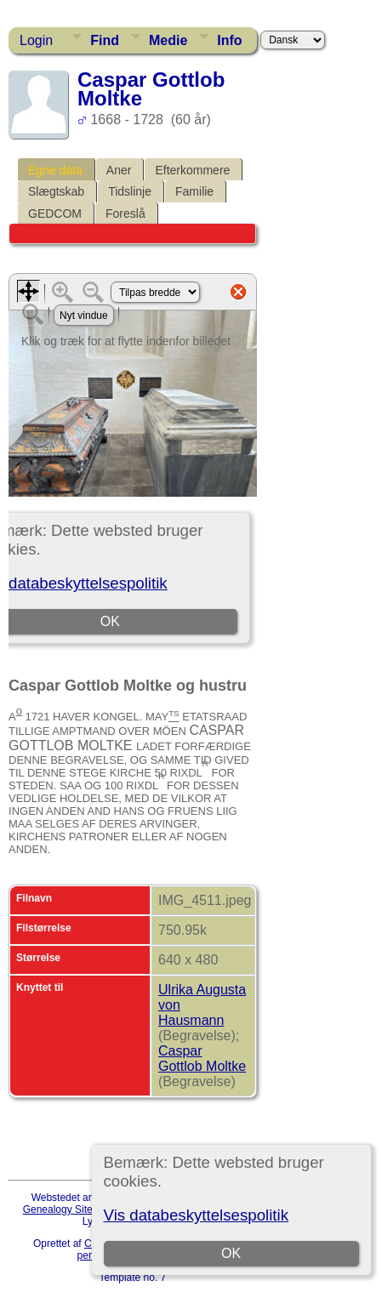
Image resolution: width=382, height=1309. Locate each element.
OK (231, 1253)
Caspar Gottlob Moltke (202, 1058)
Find (104, 40)
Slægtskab (56, 191)
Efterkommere (192, 170)
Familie (194, 191)
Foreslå (125, 213)
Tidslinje (129, 191)
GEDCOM (55, 213)
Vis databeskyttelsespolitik (196, 1215)
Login (36, 40)
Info (229, 40)
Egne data (55, 170)
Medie (168, 40)
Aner (119, 170)
